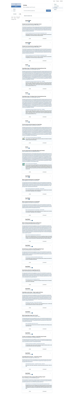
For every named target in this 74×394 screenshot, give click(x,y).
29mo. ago (26, 177)
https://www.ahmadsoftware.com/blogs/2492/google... (31, 293)
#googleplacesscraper (36, 182)
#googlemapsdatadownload (39, 51)
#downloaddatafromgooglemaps (45, 182)
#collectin (32, 79)
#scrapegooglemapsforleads (27, 182)
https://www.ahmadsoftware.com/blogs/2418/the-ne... (31, 337)
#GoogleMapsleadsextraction (31, 78)
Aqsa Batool (27, 176)
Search (48, 10)
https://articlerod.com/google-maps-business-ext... (31, 357)
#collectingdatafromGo (34, 161)
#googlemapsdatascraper (29, 51)
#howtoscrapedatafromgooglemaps (42, 184)
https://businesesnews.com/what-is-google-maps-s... (31, 316)
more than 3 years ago (28, 220)
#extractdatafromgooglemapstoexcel (37, 381)
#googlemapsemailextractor (33, 186)
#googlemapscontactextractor (39, 230)
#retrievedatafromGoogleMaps (36, 75)
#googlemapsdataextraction (28, 50)
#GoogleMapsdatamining (46, 75)
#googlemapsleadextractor (44, 185)
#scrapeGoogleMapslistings (36, 76)
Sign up (16, 6)
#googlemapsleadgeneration (39, 231)
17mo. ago (26, 148)
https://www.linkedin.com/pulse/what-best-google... (31, 223)
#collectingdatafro (34, 135)
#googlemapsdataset (47, 51)
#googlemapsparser (25, 183)
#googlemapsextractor (36, 185)
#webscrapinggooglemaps (36, 49)
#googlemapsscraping (32, 184)
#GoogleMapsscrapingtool (26, 75)
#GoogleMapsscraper (47, 74)
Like (30, 38)
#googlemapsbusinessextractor (27, 359)
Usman (26, 64)
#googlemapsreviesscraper (42, 229)
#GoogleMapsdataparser (27, 77)
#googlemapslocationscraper (46, 359)
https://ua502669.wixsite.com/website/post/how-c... (31, 151)
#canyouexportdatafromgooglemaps (42, 78)
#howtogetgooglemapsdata (37, 50)
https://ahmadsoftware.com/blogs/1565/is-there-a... (31, 25)
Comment (44, 38)
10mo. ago (26, 21)
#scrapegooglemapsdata (36, 320)
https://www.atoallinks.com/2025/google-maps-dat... (31, 69)
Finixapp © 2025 (13, 19)
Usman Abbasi (28, 20)
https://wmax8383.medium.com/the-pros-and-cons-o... (31, 125)
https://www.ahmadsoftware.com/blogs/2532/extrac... (31, 271)
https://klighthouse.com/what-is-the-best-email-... (30, 180)
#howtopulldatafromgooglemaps (38, 74)
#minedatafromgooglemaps (27, 49)
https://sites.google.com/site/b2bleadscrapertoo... (31, 377)
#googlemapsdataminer (29, 230)
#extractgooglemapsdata (39, 52)
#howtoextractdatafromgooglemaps (28, 52)
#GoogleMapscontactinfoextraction (38, 77)
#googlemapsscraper (45, 183)
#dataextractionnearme (30, 53)
